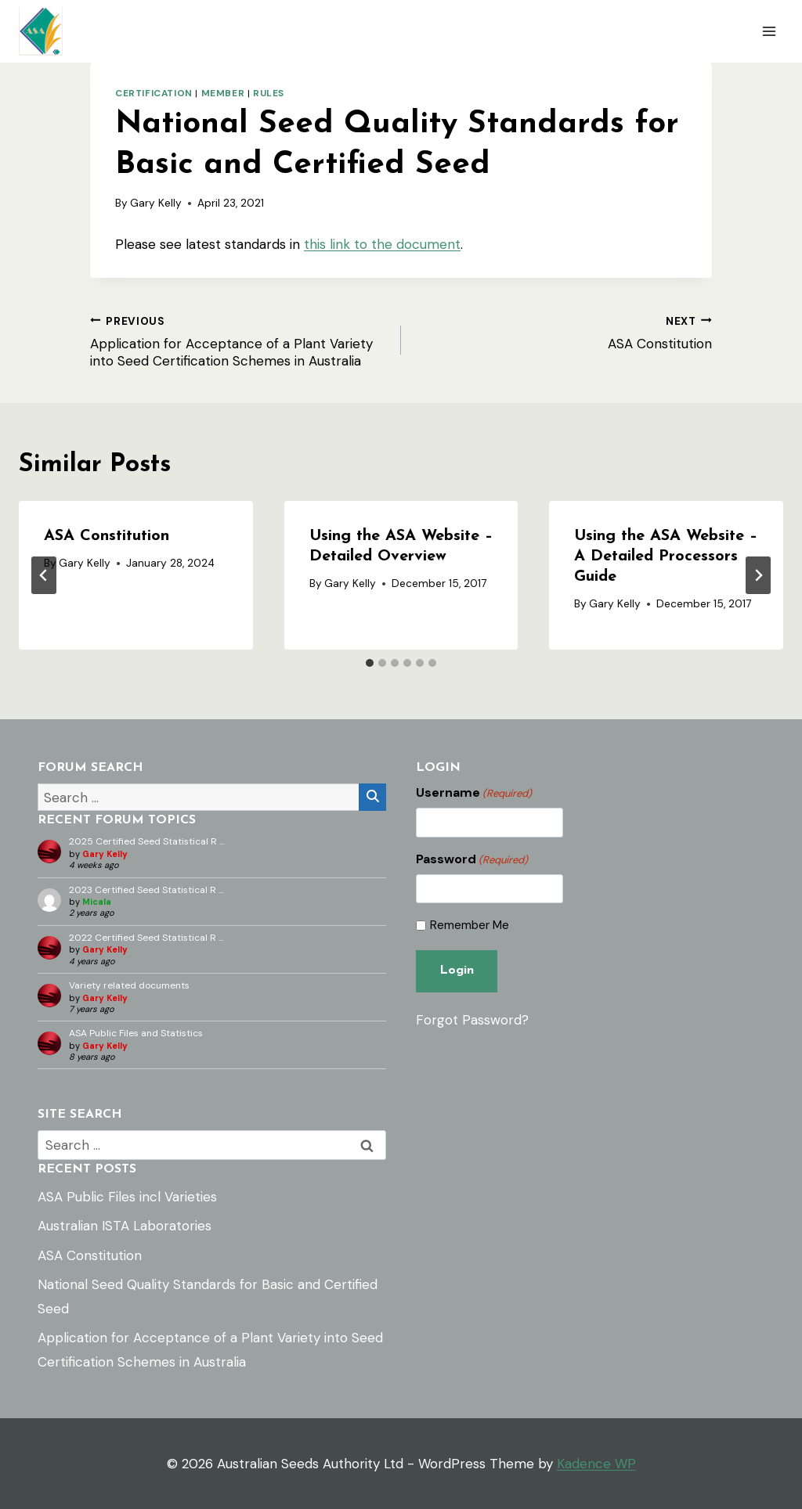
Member (223, 93)
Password (472, 859)
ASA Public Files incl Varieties (127, 1196)
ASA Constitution (563, 331)
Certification (154, 93)
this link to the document (382, 244)
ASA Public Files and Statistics (136, 1033)
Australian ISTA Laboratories (124, 1225)
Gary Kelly (156, 203)
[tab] (370, 663)
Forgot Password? (472, 1019)
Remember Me (469, 925)
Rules (268, 93)
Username (474, 793)
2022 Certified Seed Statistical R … (146, 937)
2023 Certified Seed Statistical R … (146, 890)
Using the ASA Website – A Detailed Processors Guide (665, 556)
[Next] (758, 575)
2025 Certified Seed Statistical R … (147, 841)
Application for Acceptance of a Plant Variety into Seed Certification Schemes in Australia (239, 340)
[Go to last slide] (43, 575)
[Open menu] (768, 31)
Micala (96, 901)
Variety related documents (129, 985)
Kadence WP (596, 1463)
